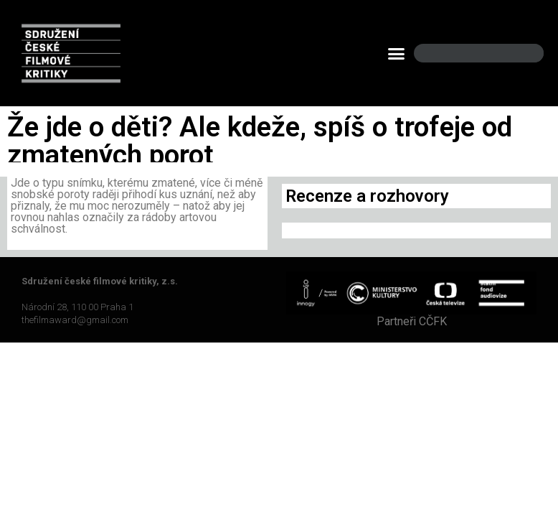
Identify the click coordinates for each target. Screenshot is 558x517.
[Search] (521, 53)
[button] (396, 53)
